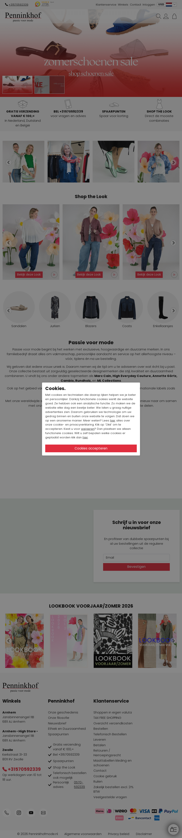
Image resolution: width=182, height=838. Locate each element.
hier (112, 420)
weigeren (88, 429)
